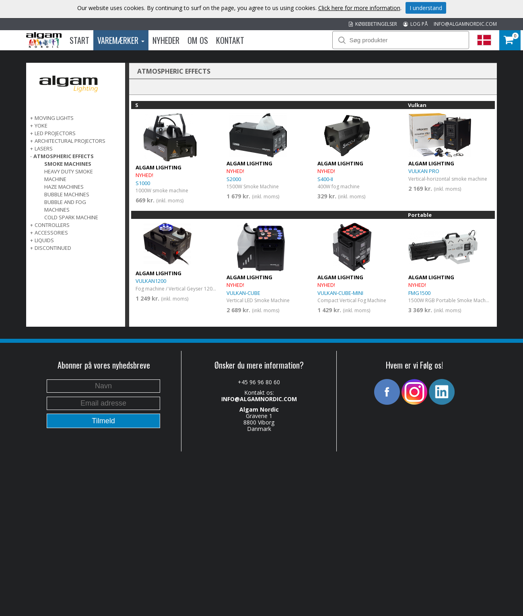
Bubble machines (66, 194)
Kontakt (230, 40)
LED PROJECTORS (55, 133)
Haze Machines (64, 186)
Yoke (41, 125)
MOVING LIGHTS (54, 118)
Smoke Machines (67, 163)
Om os (197, 40)
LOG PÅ (415, 24)
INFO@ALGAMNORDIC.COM (465, 24)
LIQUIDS (44, 240)
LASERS (44, 148)
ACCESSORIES (51, 232)
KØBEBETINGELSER (373, 24)
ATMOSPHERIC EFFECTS (63, 156)
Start (79, 40)
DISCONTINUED (53, 247)
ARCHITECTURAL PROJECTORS (70, 140)
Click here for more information (359, 8)
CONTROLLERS (52, 225)
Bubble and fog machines (65, 205)
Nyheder (165, 40)
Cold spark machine (71, 217)
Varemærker (120, 40)
